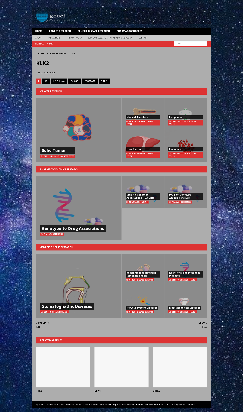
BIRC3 (156, 391)
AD (46, 81)
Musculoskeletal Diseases (184, 307)
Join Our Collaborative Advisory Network (110, 38)
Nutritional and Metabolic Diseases (184, 274)
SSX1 (97, 391)
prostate (90, 81)
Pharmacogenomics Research (59, 169)
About (38, 38)
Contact (143, 38)
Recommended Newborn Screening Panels (141, 274)
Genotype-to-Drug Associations (73, 228)
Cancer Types (67, 156)
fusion (75, 81)
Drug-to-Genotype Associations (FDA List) (140, 196)
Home (38, 31)
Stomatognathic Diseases (67, 306)
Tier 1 (104, 81)
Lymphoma (175, 117)
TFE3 (39, 391)
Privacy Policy (74, 38)
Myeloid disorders (137, 117)
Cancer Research (60, 31)
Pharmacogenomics (129, 31)
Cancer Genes (48, 72)
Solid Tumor (54, 150)
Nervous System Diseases (141, 307)
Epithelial (59, 81)
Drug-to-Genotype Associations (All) (180, 196)
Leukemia (175, 149)
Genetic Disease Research (94, 31)
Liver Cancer (133, 149)
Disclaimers (54, 38)
